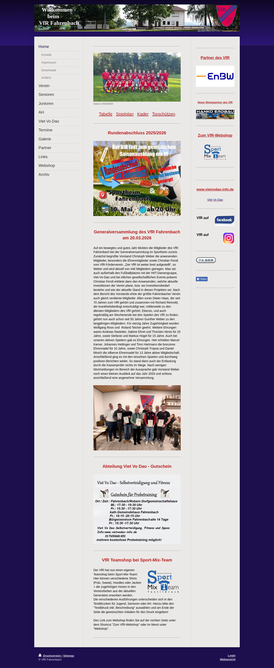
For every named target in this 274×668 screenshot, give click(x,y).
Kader (143, 114)
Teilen (202, 279)
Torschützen (163, 114)
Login (231, 655)
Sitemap (68, 655)
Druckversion (50, 655)
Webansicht (227, 659)
